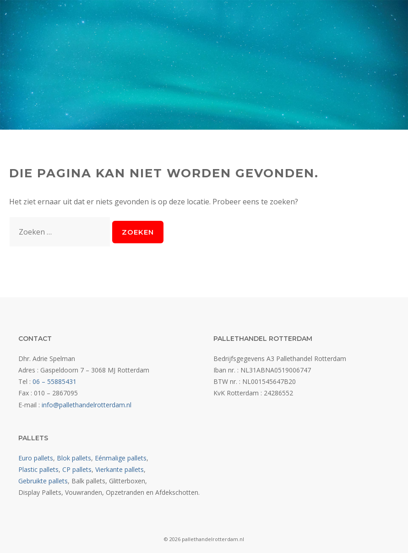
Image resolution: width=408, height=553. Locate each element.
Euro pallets (35, 458)
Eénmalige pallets (121, 458)
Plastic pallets (38, 469)
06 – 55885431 (54, 381)
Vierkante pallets (119, 469)
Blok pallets (74, 458)
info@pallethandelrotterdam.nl (86, 404)
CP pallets (77, 469)
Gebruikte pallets (43, 480)
